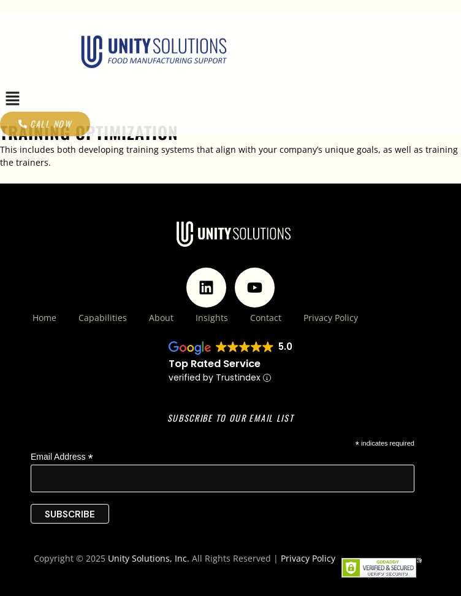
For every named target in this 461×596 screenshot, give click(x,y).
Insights (212, 317)
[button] (12, 121)
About (161, 317)
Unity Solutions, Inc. (148, 558)
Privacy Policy (330, 317)
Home (44, 317)
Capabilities (102, 317)
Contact (265, 317)
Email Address (62, 457)
